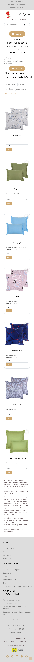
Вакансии (7, 558)
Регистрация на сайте (12, 600)
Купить (9, 149)
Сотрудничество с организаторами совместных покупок (16, 606)
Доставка (7, 573)
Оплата (6, 576)
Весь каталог (8, 552)
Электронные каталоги (16, 5)
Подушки (17, 49)
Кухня (24, 52)
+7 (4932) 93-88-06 (16, 629)
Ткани (17, 40)
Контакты (20, 8)
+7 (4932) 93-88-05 (16, 625)
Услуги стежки (9, 580)
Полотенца (12, 46)
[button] (17, 24)
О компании (8, 548)
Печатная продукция (12, 569)
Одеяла (24, 46)
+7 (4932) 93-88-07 (16, 632)
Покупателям (19, 2)
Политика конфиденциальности (17, 586)
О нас (10, 2)
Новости (12, 8)
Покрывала (13, 52)
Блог (5, 583)
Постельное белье (17, 43)
